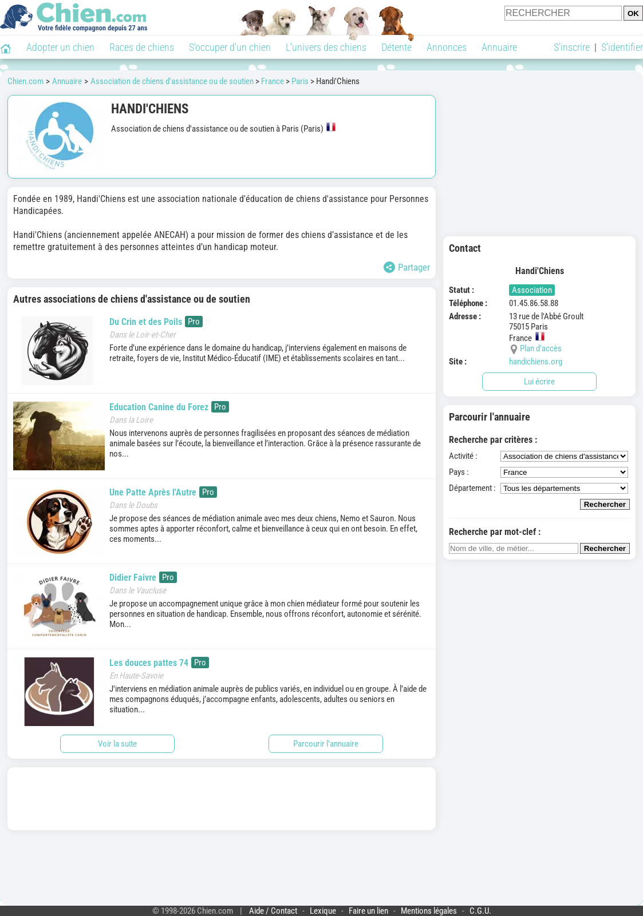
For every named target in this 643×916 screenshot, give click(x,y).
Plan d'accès (541, 348)
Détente (396, 47)
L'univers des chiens (326, 47)
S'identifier (622, 47)
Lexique (323, 911)
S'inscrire (572, 47)
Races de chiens (141, 47)
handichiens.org (535, 361)
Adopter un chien (60, 47)
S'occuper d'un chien (230, 47)
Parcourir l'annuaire (325, 744)
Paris (300, 81)
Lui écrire (539, 381)
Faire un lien (368, 911)
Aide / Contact (273, 911)
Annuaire (499, 47)
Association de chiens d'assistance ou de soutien (172, 81)
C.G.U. (480, 911)
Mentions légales (429, 911)
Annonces (447, 47)
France (272, 81)
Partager (407, 267)
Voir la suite (117, 744)
